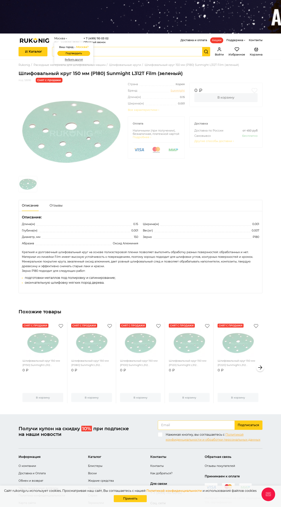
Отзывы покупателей (220, 442)
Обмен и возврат (31, 457)
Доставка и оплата (194, 17)
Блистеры (95, 442)
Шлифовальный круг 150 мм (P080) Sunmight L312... (91, 342)
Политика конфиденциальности (42, 472)
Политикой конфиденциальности (174, 491)
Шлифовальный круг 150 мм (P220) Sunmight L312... (238, 342)
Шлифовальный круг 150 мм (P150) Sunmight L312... (42, 342)
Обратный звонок (96, 18)
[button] (260, 344)
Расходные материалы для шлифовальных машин (70, 41)
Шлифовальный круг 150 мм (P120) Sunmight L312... (189, 342)
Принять (130, 499)
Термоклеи (96, 479)
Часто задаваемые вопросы (38, 465)
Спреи (92, 472)
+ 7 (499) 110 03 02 (97, 15)
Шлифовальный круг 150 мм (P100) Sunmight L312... (140, 342)
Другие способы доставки (214, 117)
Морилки (94, 465)
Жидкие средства (101, 457)
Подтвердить (75, 30)
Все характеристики (144, 86)
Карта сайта (27, 479)
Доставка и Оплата (32, 450)
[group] (71, 108)
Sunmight (178, 67)
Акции (216, 17)
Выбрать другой (75, 36)
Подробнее (142, 114)
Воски (92, 450)
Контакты (255, 17)
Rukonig (24, 41)
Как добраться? (161, 450)
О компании (27, 442)
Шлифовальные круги (125, 41)
